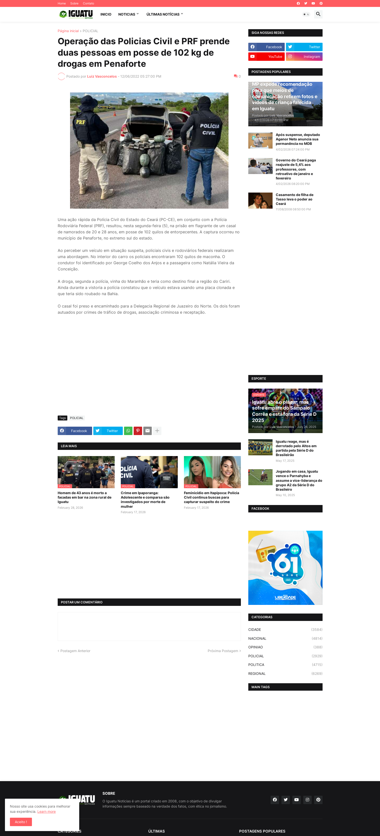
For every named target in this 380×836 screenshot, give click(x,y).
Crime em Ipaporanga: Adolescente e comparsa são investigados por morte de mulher (145, 499)
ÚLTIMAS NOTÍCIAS (163, 14)
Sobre (74, 3)
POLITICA (285, 664)
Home (62, 3)
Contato (88, 3)
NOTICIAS (126, 14)
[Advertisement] (149, 374)
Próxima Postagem (223, 651)
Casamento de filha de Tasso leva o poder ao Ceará (294, 199)
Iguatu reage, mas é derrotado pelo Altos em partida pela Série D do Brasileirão (296, 448)
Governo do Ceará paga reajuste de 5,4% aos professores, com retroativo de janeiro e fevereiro (296, 169)
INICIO (106, 14)
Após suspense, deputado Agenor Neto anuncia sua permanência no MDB (298, 139)
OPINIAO (285, 647)
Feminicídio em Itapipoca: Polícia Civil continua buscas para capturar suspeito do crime (211, 497)
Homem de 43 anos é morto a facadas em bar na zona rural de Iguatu (84, 497)
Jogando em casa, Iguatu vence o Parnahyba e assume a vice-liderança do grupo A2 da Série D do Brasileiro (299, 480)
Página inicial (68, 31)
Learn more (46, 811)
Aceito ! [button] (21, 822)
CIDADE (285, 629)
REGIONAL (285, 673)
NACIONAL (285, 638)
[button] (306, 14)
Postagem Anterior (75, 651)
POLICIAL (90, 31)
